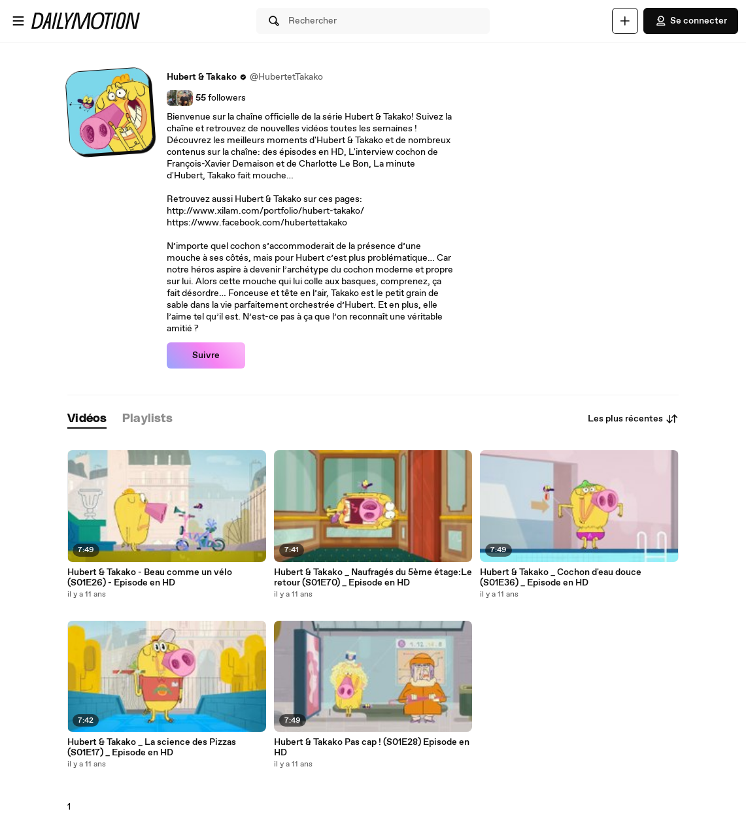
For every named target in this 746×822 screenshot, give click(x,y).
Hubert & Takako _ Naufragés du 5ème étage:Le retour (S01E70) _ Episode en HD (373, 577)
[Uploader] (625, 21)
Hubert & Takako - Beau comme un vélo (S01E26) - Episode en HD (149, 577)
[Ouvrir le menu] (18, 21)
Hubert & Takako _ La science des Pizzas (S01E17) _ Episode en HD (151, 747)
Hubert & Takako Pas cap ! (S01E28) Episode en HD (371, 747)
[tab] (87, 419)
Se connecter (690, 20)
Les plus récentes (633, 418)
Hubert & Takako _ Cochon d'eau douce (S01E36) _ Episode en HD (560, 577)
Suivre (206, 355)
